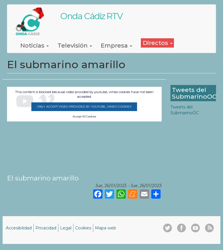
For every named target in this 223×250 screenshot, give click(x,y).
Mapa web (105, 228)
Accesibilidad (19, 228)
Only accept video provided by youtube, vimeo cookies (84, 106)
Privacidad (45, 228)
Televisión (74, 45)
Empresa (116, 45)
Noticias (34, 45)
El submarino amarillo (43, 178)
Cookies (83, 228)
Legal (65, 228)
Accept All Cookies (84, 116)
